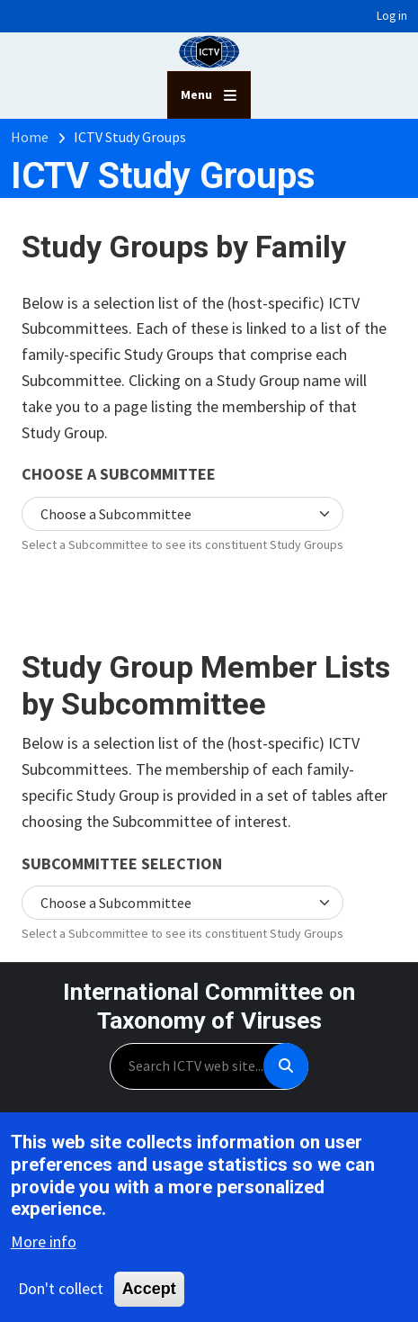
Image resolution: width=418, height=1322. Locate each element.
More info (43, 1244)
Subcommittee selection (122, 863)
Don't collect (60, 1291)
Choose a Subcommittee (119, 473)
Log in (392, 15)
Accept (149, 1291)
